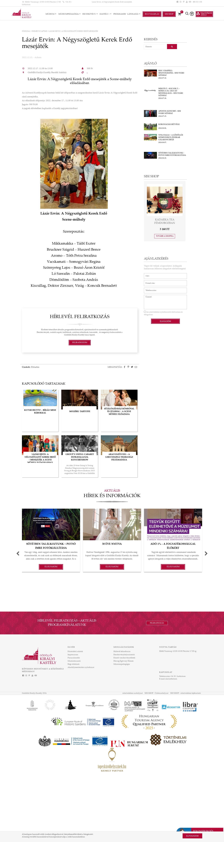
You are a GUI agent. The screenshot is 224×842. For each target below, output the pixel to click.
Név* (146, 275)
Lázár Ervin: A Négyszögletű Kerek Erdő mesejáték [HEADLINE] (112, 2)
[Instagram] (180, 2)
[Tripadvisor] (189, 2)
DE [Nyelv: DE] (200, 2)
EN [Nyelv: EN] (197, 2)
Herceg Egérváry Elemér (124, 661)
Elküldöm (165, 321)
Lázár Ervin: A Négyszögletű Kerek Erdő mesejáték (73, 31)
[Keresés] (186, 14)
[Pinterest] (183, 2)
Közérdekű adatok (75, 652)
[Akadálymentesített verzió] (192, 14)
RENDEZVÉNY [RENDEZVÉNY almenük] (90, 14)
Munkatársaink (74, 661)
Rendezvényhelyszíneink (124, 655)
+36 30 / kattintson (178, 676)
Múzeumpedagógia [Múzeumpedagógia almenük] (69, 14)
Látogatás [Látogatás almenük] (134, 14)
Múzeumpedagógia (122, 664)
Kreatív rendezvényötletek (124, 658)
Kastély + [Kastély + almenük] (106, 14)
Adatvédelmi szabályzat (132, 693)
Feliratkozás (157, 623)
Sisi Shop (169, 14)
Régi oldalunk (73, 664)
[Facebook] (177, 2)
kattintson (173, 679)
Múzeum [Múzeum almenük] (51, 14)
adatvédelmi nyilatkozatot (160, 312)
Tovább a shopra (165, 236)
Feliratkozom (79, 343)
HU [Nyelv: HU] (194, 2)
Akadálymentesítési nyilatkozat (81, 667)
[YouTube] (186, 2)
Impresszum (73, 655)
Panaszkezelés (74, 658)
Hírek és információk (112, 496)
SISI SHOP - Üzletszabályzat (156, 693)
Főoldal (26, 31)
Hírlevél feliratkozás (122, 652)
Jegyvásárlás (152, 14)
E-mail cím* (149, 282)
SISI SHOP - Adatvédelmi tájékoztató (185, 693)
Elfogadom (192, 836)
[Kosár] (180, 14)
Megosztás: (115, 367)
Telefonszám (149, 289)
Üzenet (147, 296)
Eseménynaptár (39, 31)
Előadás (35, 367)
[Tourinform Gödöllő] (204, 14)
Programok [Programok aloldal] (119, 14)
